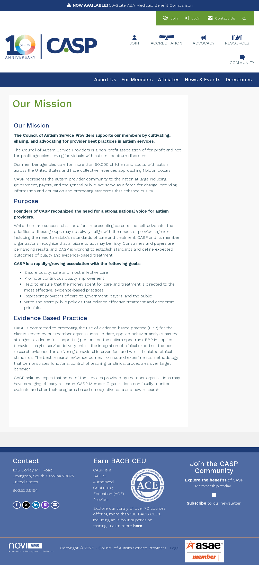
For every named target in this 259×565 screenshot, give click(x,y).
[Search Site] (245, 18)
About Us (105, 80)
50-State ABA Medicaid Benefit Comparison (133, 5)
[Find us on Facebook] (17, 505)
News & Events (202, 80)
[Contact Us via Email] (55, 505)
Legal (175, 547)
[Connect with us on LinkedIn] (36, 505)
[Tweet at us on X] (26, 505)
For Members (137, 80)
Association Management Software (32, 547)
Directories (239, 80)
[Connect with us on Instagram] (45, 505)
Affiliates (169, 80)
